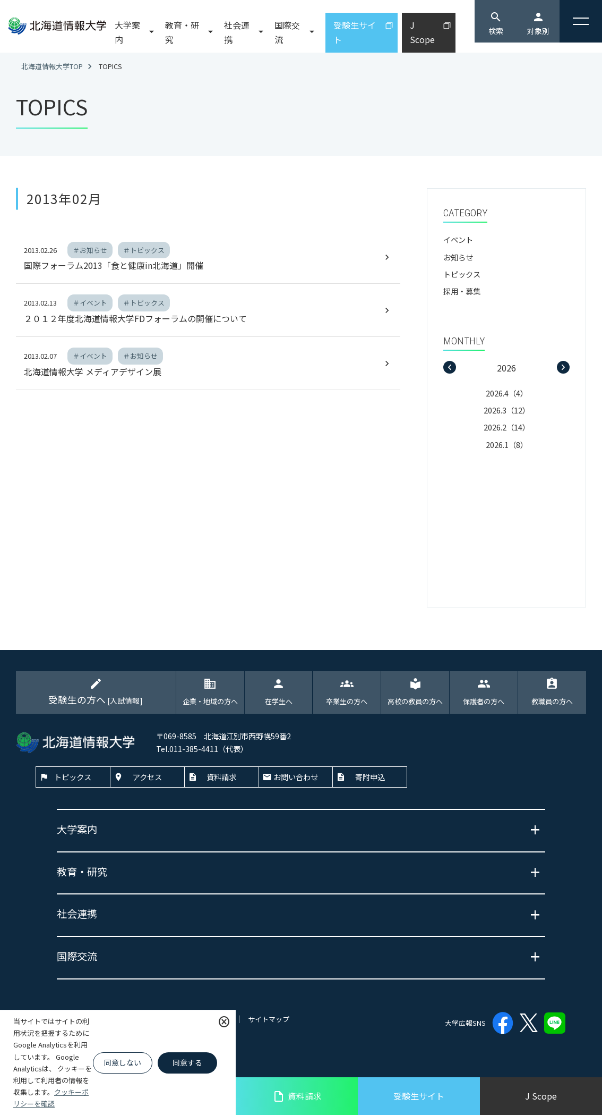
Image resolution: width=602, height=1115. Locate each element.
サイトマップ (268, 1019)
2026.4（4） (507, 393)
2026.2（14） (507, 427)
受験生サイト (418, 1095)
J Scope (541, 1095)
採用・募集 (461, 291)
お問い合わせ (295, 776)
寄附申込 (370, 776)
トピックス (461, 274)
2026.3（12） (507, 410)
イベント (458, 239)
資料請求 (297, 1096)
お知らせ (458, 257)
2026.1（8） (507, 444)
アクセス (147, 776)
